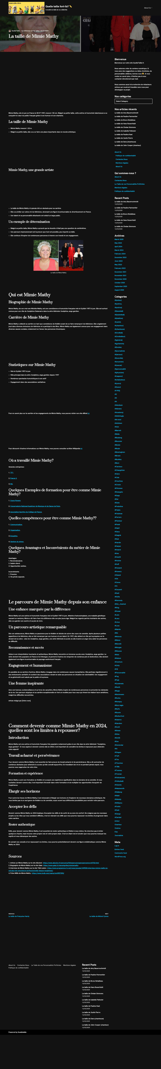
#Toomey (118, 777)
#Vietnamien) (120, 785)
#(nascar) (118, 368)
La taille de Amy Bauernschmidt (126, 113)
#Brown (118, 460)
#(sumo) (118, 386)
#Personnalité (120, 679)
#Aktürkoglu (119, 419)
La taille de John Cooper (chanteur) (128, 146)
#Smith (117, 744)
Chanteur (118, 832)
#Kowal (117, 617)
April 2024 (118, 248)
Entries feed (119, 857)
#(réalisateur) (120, 383)
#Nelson (118, 664)
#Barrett (118, 434)
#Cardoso (118, 471)
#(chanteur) (119, 328)
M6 (11, 485)
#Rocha (117, 704)
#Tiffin (117, 774)
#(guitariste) (119, 346)
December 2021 (121, 274)
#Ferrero (118, 522)
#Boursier (118, 445)
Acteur (117, 829)
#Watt (117, 803)
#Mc (116, 639)
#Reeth (117, 693)
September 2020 (121, 288)
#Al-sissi (118, 423)
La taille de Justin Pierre (124, 139)
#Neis (117, 661)
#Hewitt (118, 562)
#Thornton (119, 770)
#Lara (117, 620)
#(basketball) (120, 317)
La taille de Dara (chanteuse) (125, 142)
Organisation (15, 532)
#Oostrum (118, 668)
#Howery (118, 576)
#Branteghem (120, 456)
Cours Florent (15, 502)
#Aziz (117, 430)
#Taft (117, 763)
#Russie (118, 719)
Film (116, 839)
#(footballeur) (120, 339)
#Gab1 (117, 533)
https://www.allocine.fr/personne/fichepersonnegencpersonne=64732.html (72, 866)
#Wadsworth (119, 796)
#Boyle (117, 452)
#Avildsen (118, 427)
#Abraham (119, 408)
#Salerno (118, 726)
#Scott (117, 734)
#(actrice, (118, 306)
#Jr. (116, 591)
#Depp (117, 500)
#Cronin (118, 489)
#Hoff (117, 569)
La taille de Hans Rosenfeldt (125, 124)
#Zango (118, 821)
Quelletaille (22, 1036)
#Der (117, 503)
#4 (116, 405)
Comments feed (121, 861)
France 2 (13, 479)
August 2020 (119, 292)
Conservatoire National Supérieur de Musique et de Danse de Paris (35, 507)
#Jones (117, 587)
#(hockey (118, 350)
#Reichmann (119, 701)
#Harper (118, 551)
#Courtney (119, 485)
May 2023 (118, 267)
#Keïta (117, 602)
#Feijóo (117, 514)
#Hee (117, 558)
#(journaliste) (120, 354)
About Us (118, 153)
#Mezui (117, 646)
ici (89, 414)
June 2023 (118, 263)
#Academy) (119, 416)
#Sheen (117, 737)
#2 (116, 397)
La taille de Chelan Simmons (125, 128)
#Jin (116, 584)
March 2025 (119, 241)
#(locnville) (119, 361)
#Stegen (118, 759)
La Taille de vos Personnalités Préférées (130, 185)
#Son (117, 748)
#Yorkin (118, 814)
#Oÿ (116, 675)
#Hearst (118, 555)
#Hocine (118, 565)
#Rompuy (118, 708)
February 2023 (120, 270)
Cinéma (117, 836)
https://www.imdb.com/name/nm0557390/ (48, 877)
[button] (151, 7)
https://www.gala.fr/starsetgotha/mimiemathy (61, 869)
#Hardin (118, 547)
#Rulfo (117, 715)
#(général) (118, 343)
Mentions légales (122, 164)
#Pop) (117, 686)
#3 (116, 401)
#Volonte (118, 792)
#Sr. (116, 755)
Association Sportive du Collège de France (26, 513)
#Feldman (118, 518)
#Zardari (118, 825)
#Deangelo (119, 496)
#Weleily (118, 807)
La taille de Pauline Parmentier (126, 117)
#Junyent (118, 595)
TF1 (11, 474)
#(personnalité (120, 372)
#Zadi (117, 818)
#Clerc (117, 478)
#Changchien (120, 474)
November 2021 (120, 277)
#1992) (117, 394)
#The (117, 766)
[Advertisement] (58, 67)
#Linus (117, 628)
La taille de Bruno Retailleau (125, 121)
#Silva (117, 741)
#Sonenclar (119, 752)
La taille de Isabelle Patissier (125, 131)
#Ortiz (117, 671)
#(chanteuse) (120, 332)
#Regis (117, 697)
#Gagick (118, 540)
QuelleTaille (16, 31)
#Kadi (117, 598)
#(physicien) (119, 375)
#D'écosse (119, 492)
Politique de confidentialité (126, 156)
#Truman (118, 781)
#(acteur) (118, 303)
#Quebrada (119, 690)
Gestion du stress (17, 543)
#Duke (117, 507)
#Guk (117, 544)
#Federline (119, 511)
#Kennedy (118, 606)
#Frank (117, 529)
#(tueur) (118, 390)
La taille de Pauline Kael (123, 135)
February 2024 (120, 256)
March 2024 (119, 252)
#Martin (118, 635)
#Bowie (117, 449)
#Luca (117, 631)
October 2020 (120, 285)
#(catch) (118, 324)
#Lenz (117, 624)
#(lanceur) (118, 357)
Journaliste (119, 843)
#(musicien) (119, 365)
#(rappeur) (119, 379)
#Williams (118, 810)
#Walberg (118, 799)
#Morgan (118, 653)
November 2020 (120, 281)
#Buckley (118, 463)
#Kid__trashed (120, 609)
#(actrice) (118, 310)
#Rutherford (119, 723)
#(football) (119, 335)
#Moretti (118, 650)
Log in (117, 854)
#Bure (117, 467)
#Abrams (118, 412)
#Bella (117, 438)
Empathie (13, 537)
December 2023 (121, 259)
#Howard (118, 573)
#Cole (117, 482)
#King (117, 613)
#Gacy (117, 536)
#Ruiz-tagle (119, 712)
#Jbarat (118, 580)
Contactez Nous (122, 160)
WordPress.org (120, 864)
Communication (16, 526)
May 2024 (118, 245)
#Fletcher (118, 525)
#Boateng (118, 441)
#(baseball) (119, 313)
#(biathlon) (119, 321)
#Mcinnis (118, 642)
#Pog (117, 682)
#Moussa (118, 657)
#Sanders (118, 730)
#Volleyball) (119, 788)
